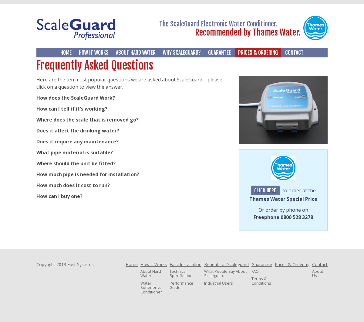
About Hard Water (136, 52)
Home (66, 52)
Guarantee (219, 52)
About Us (317, 274)
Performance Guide (181, 285)
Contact (294, 52)
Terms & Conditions (261, 281)
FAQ (255, 271)
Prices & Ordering (258, 52)
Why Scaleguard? (182, 52)
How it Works (94, 52)
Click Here (265, 190)
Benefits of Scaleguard (226, 264)
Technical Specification (181, 274)
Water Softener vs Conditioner (151, 288)
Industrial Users (218, 283)
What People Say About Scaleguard (225, 274)
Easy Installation (185, 264)
